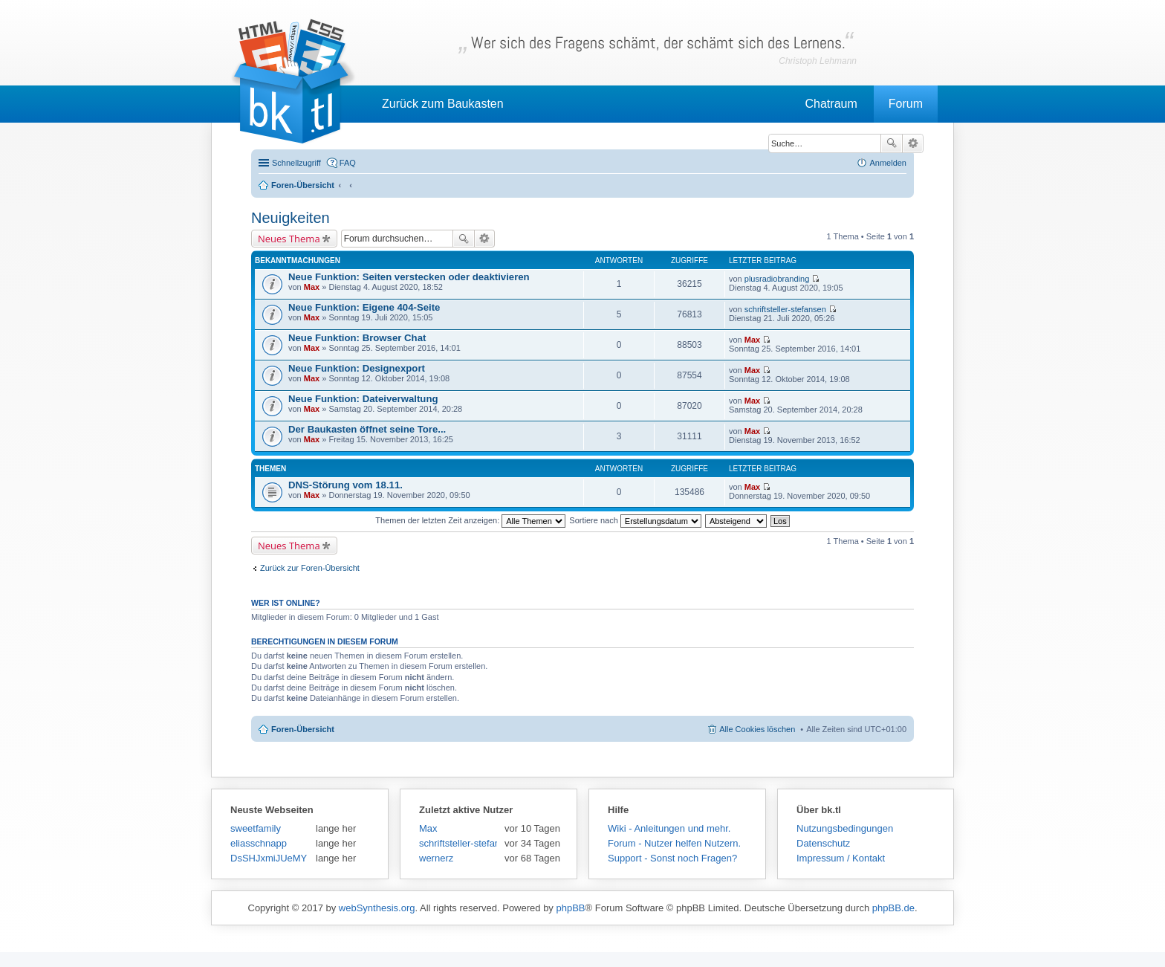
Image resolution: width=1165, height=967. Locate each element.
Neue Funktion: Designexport (356, 368)
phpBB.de (893, 907)
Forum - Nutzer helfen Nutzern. (674, 843)
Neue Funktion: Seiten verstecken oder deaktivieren (409, 276)
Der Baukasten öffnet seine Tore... (367, 429)
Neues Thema (289, 238)
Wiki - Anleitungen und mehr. (669, 828)
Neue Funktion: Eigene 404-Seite (364, 307)
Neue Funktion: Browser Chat (357, 337)
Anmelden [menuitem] (887, 162)
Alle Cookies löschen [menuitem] (757, 729)
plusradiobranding (776, 278)
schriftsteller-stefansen (785, 309)
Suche (891, 143)
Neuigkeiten (290, 218)
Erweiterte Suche (913, 143)
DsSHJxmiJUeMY (268, 858)
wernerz (436, 858)
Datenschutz (823, 843)
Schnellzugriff (296, 162)
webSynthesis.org (377, 907)
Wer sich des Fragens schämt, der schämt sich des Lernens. (658, 42)
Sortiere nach (635, 520)
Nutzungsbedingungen (844, 828)
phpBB (570, 907)
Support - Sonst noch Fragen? (672, 858)
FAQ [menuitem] (348, 162)
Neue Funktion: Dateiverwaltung (363, 398)
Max (311, 286)
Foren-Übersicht (302, 729)
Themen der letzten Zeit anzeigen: (470, 520)
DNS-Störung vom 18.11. (345, 485)
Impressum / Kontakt (840, 858)
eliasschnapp (258, 843)
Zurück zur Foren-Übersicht (310, 567)
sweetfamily (255, 828)
